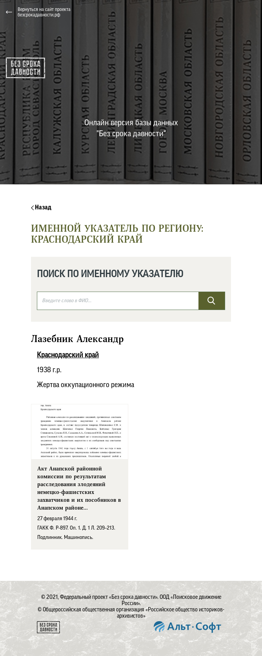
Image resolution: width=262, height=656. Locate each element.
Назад (41, 207)
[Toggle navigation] (250, 12)
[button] (179, 12)
